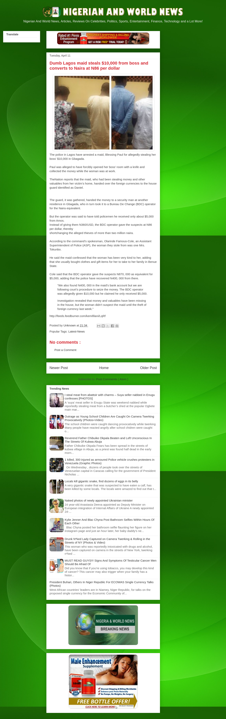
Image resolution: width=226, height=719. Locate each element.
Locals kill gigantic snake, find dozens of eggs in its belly (101, 481)
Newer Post (59, 368)
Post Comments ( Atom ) (112, 379)
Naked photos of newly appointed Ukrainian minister (99, 500)
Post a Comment (65, 350)
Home (104, 368)
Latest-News (76, 331)
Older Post (148, 368)
